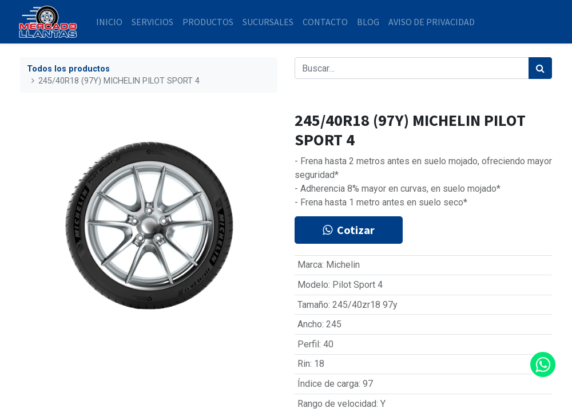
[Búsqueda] (540, 68)
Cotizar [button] (349, 230)
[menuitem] (111, 21)
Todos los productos (68, 69)
